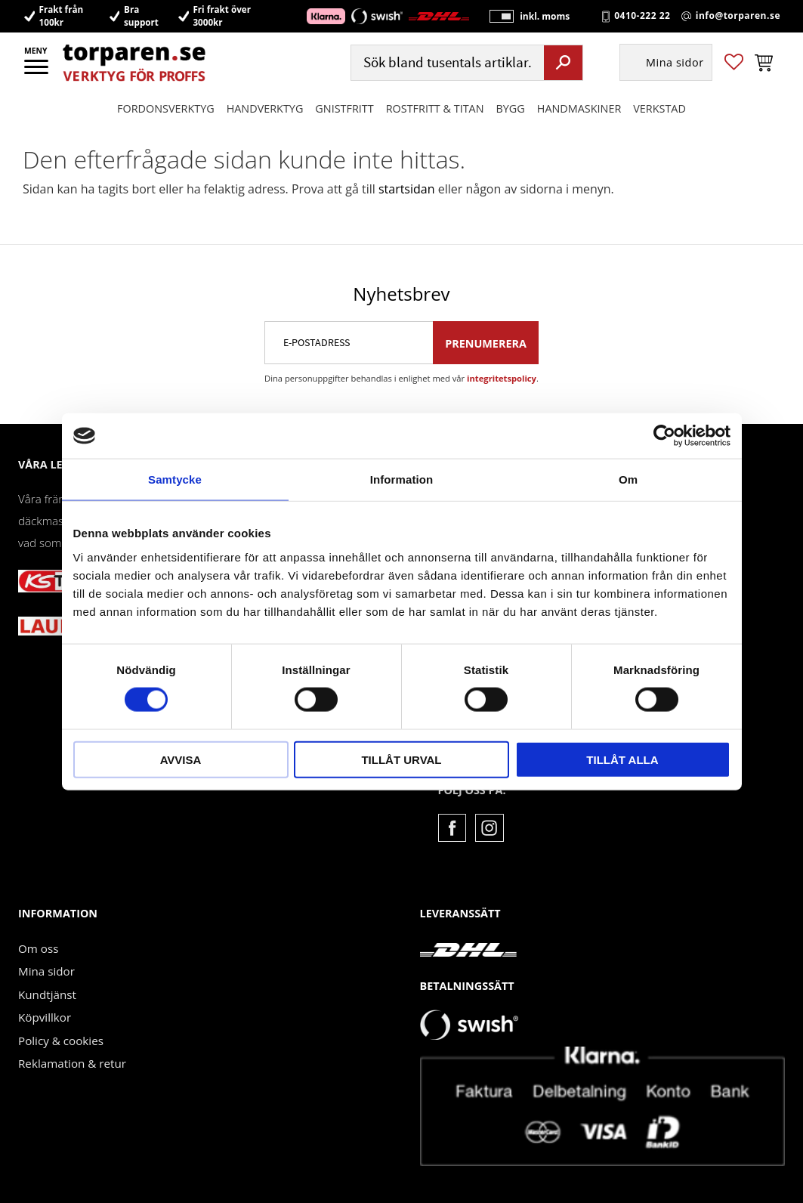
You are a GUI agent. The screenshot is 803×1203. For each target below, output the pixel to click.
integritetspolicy (501, 378)
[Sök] (563, 64)
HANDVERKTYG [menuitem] (265, 110)
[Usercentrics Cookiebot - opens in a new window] (664, 436)
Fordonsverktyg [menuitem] (166, 110)
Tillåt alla (622, 759)
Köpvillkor (44, 1017)
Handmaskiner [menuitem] (579, 110)
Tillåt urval (401, 759)
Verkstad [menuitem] (659, 110)
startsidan (406, 189)
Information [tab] (402, 479)
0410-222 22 (642, 17)
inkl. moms (542, 17)
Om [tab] (628, 479)
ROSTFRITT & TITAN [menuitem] (435, 110)
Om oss (38, 948)
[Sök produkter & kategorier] (445, 64)
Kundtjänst (47, 994)
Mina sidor (46, 971)
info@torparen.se (738, 17)
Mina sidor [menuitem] (675, 64)
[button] (37, 71)
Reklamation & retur (72, 1063)
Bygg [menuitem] (510, 110)
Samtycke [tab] (175, 479)
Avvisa (181, 759)
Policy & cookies (60, 1040)
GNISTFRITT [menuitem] (344, 110)
